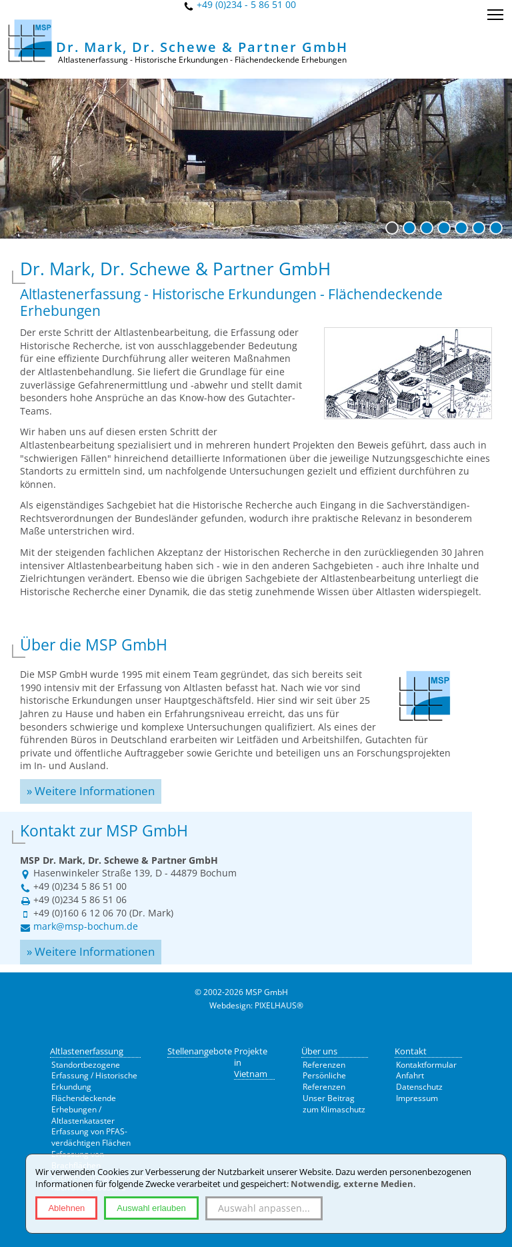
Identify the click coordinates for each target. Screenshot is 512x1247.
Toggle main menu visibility (496, 9)
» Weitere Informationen (91, 790)
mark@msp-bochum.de (85, 926)
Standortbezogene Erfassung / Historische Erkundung (94, 1076)
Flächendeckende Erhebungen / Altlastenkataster (83, 1109)
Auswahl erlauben (151, 1208)
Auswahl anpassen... (264, 1208)
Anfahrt (410, 1075)
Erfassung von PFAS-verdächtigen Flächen (91, 1137)
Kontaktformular (426, 1064)
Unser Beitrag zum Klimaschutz (334, 1103)
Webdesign (230, 1005)
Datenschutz (419, 1086)
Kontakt (411, 1051)
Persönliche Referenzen (324, 1081)
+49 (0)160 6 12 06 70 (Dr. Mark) (103, 912)
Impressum (417, 1098)
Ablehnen (66, 1208)
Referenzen (324, 1064)
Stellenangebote (199, 1051)
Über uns (319, 1051)
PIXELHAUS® (279, 1005)
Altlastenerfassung (86, 1051)
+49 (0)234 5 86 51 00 (80, 886)
